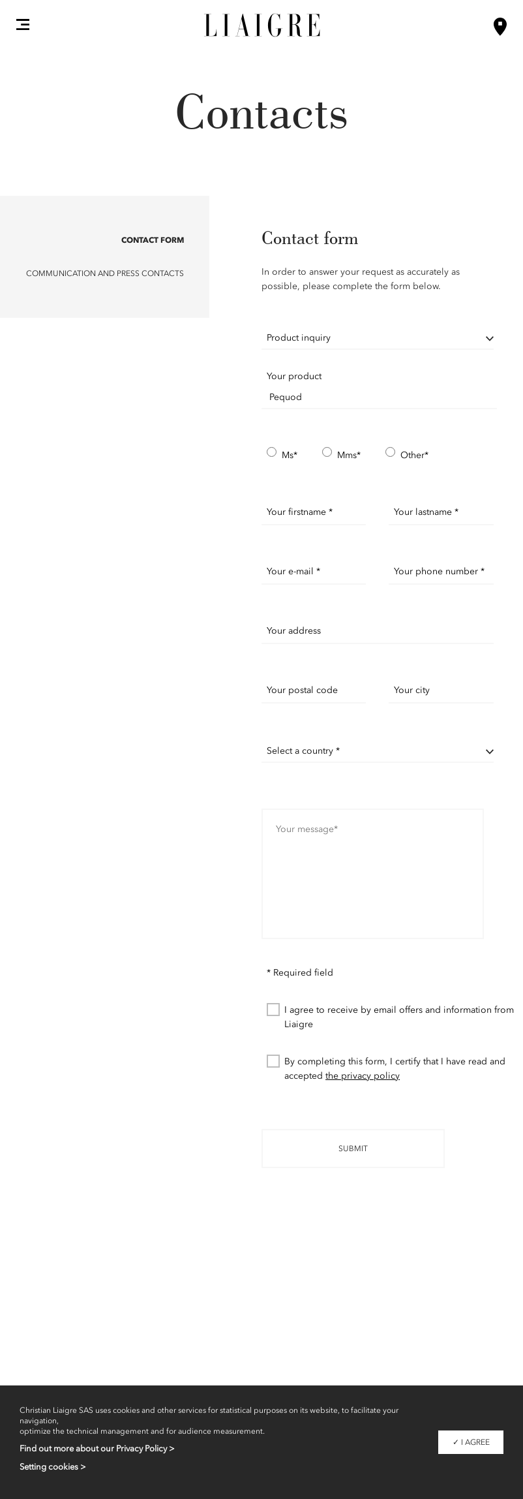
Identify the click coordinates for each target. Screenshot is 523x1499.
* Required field (300, 972)
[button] (23, 24)
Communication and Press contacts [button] (105, 273)
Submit (353, 1148)
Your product (294, 376)
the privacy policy (362, 1075)
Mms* (341, 454)
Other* (406, 454)
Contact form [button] (152, 240)
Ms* (282, 454)
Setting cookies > (53, 1467)
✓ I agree (471, 1442)
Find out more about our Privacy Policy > (97, 1448)
